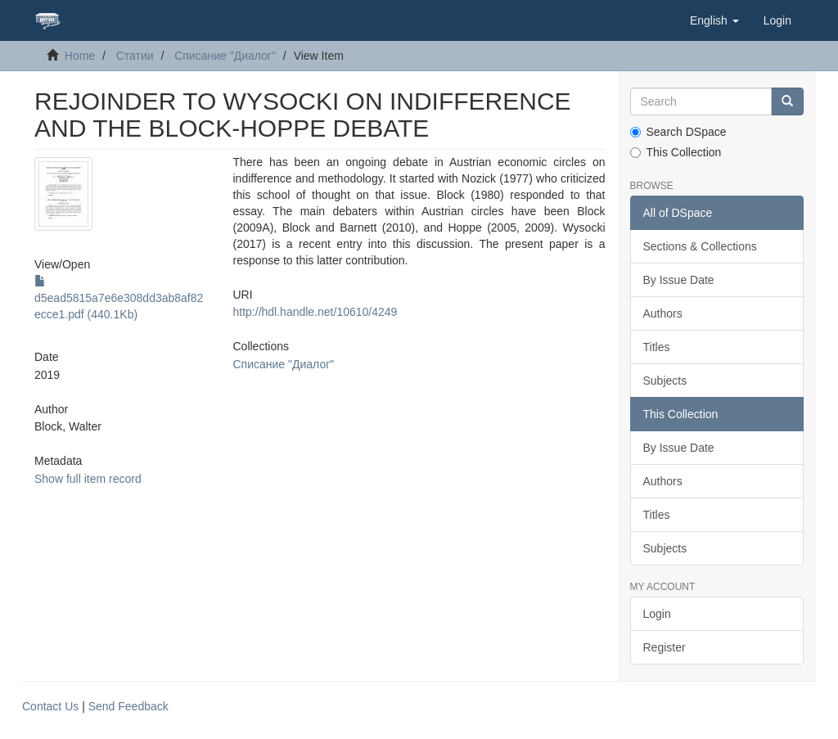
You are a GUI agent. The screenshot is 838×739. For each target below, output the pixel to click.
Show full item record (88, 478)
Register (664, 647)
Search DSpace (678, 131)
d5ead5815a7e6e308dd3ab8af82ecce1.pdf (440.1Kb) (118, 298)
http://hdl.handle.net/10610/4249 (315, 311)
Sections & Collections (700, 246)
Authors (663, 313)
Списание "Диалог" (225, 55)
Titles (656, 347)
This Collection (676, 152)
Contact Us (50, 706)
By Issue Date (678, 279)
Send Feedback (128, 706)
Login (657, 613)
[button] (714, 20)
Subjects (665, 380)
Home (80, 55)
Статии (135, 55)
